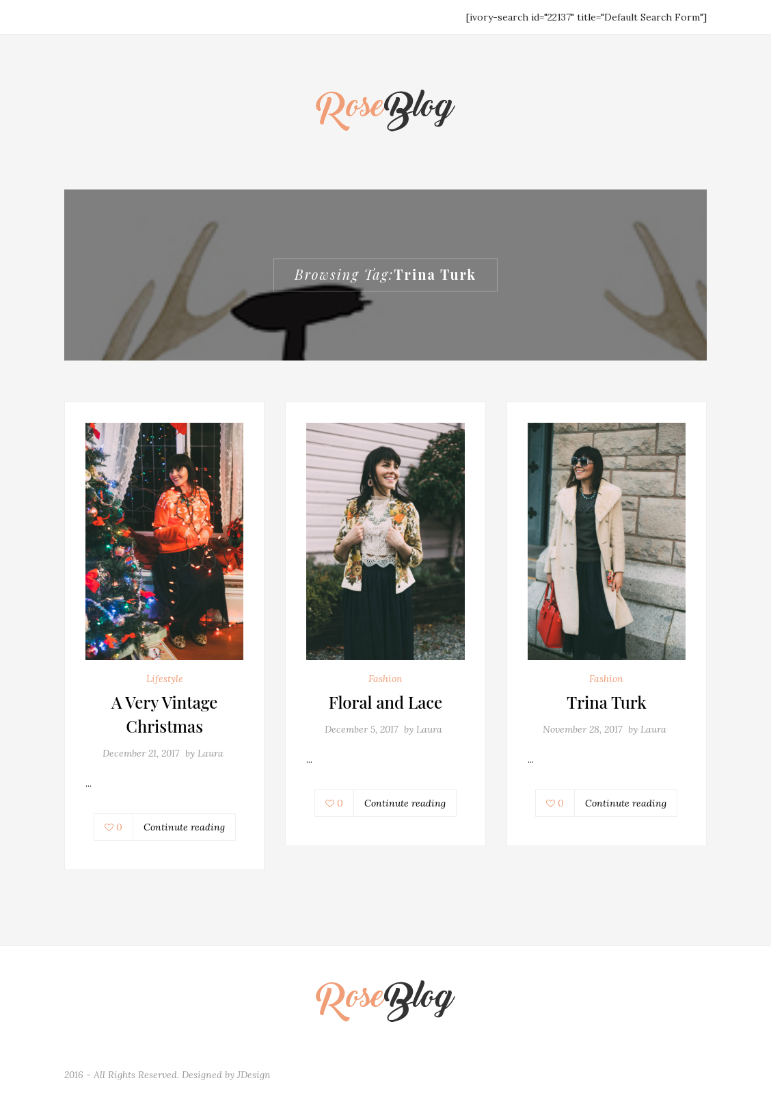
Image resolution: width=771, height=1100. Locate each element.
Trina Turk (607, 702)
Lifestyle (164, 678)
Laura (211, 753)
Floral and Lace (385, 702)
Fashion (385, 678)
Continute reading (184, 827)
